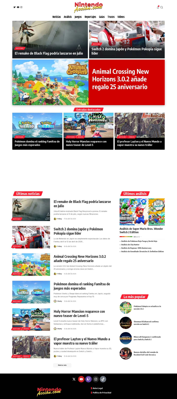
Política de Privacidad (102, 393)
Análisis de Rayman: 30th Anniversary (136, 248)
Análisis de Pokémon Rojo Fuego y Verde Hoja (139, 241)
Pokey (59, 219)
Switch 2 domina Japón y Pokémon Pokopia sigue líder (78, 231)
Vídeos (80, 137)
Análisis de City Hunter (130, 245)
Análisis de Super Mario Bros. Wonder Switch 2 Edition (141, 230)
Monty (59, 301)
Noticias (19, 48)
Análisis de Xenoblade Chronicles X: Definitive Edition (142, 251)
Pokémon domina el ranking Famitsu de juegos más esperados (37, 143)
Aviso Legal (98, 388)
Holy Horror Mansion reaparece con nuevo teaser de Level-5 (86, 143)
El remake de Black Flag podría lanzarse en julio (49, 53)
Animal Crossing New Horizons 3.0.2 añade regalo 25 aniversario (120, 78)
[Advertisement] (88, 168)
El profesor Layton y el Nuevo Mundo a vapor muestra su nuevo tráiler (139, 143)
